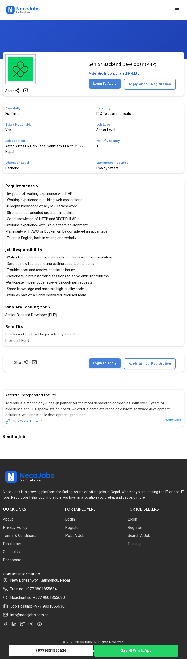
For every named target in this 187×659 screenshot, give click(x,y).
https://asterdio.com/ (23, 421)
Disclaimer (12, 543)
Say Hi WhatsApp (136, 650)
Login (70, 519)
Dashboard (12, 560)
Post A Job (74, 535)
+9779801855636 (50, 650)
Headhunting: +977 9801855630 (37, 597)
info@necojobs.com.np (29, 615)
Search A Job (139, 535)
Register (72, 527)
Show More (174, 420)
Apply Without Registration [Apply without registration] (150, 84)
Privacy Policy (15, 527)
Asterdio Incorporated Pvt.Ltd (114, 73)
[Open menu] (177, 10)
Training (134, 543)
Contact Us (12, 551)
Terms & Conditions (19, 535)
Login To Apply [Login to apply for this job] (104, 83)
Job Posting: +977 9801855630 (37, 606)
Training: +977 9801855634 (33, 589)
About (8, 519)
